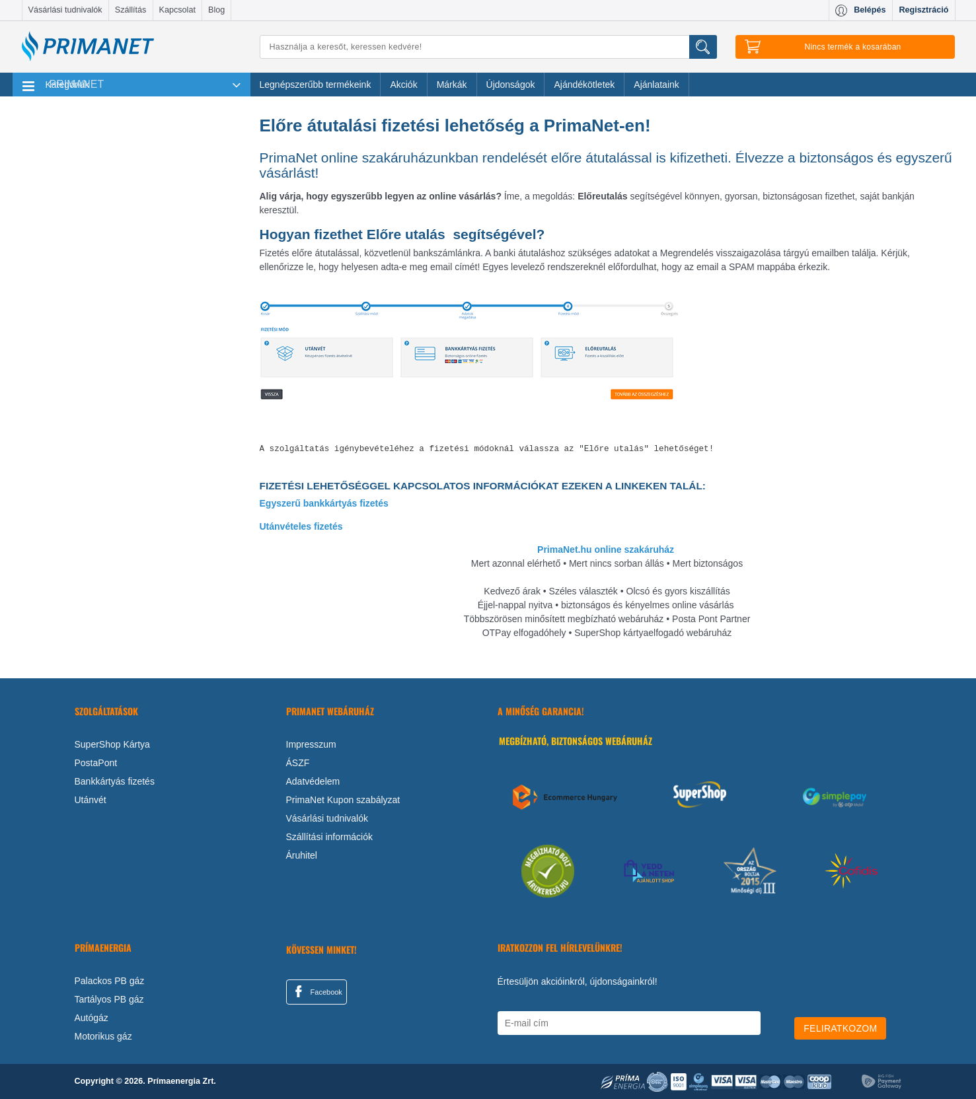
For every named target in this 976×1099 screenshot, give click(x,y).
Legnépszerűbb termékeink (315, 84)
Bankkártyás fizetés (115, 781)
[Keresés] (488, 47)
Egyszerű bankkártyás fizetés (324, 503)
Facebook (316, 991)
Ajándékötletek (584, 84)
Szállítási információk (329, 837)
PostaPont (96, 763)
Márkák (452, 84)
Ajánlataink (656, 84)
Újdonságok (510, 84)
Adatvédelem (313, 781)
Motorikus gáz (103, 1036)
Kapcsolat (177, 10)
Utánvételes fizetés (301, 526)
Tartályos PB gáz (109, 999)
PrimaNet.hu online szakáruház (605, 549)
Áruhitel (301, 855)
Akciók (403, 84)
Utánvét (90, 800)
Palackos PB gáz (110, 980)
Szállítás (131, 10)
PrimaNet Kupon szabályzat (343, 800)
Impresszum (311, 744)
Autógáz (91, 1017)
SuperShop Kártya (112, 744)
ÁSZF (298, 763)
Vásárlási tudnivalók (65, 10)
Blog (216, 10)
